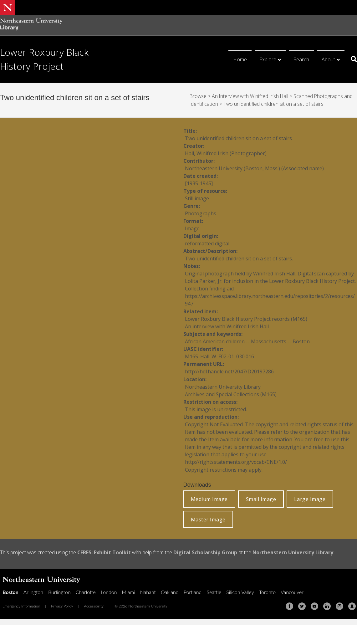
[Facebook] (289, 604)
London (109, 590)
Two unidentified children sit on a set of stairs (274, 103)
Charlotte (86, 590)
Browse (198, 96)
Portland (193, 590)
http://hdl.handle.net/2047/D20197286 (229, 370)
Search (301, 59)
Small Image (261, 497)
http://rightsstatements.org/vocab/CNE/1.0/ (236, 460)
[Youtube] (314, 604)
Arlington (33, 590)
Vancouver (292, 590)
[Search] (351, 59)
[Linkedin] (327, 604)
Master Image (208, 518)
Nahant (148, 590)
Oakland (170, 590)
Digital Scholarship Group (205, 551)
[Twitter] (302, 604)
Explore (267, 59)
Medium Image (209, 497)
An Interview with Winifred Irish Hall (251, 96)
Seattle (214, 590)
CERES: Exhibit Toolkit (104, 551)
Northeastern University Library (293, 551)
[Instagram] (339, 604)
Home (240, 59)
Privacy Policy (62, 604)
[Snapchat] (352, 604)
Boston (10, 590)
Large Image (310, 497)
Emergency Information (21, 604)
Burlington (59, 590)
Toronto (267, 590)
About (328, 59)
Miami (128, 590)
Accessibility (94, 604)
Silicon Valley (240, 590)
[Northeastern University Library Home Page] (31, 25)
